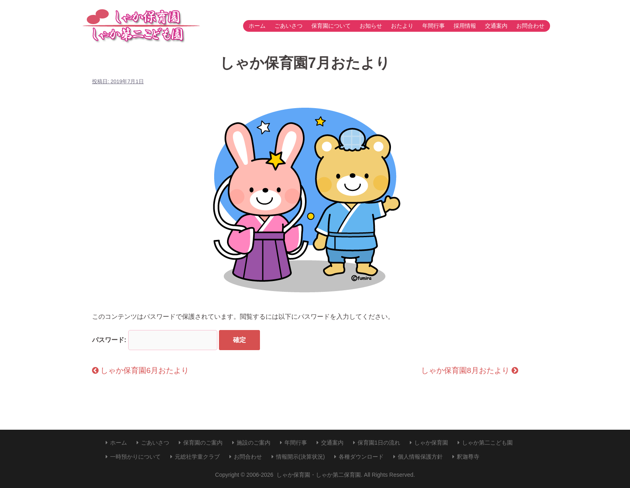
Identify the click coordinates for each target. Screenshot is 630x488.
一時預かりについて (135, 456)
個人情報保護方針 (420, 456)
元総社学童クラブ (197, 456)
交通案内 (496, 26)
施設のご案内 (253, 442)
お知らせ (371, 26)
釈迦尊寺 (468, 456)
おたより (402, 26)
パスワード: (154, 340)
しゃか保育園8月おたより (469, 370)
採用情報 (465, 26)
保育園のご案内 (203, 442)
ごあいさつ (288, 26)
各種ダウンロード (361, 456)
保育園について (331, 26)
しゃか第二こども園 (487, 442)
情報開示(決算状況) (300, 456)
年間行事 (433, 26)
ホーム (257, 26)
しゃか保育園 (431, 442)
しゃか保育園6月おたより (140, 370)
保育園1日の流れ (379, 442)
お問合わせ (530, 26)
